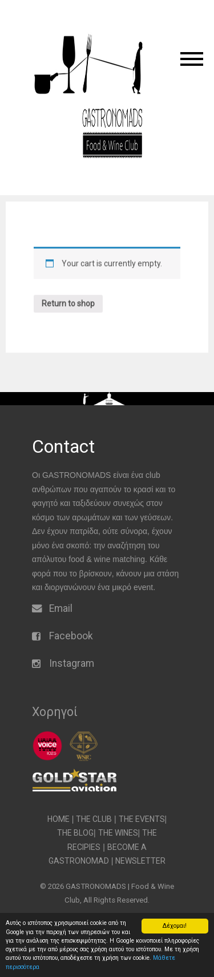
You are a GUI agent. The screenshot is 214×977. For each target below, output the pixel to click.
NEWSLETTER (140, 860)
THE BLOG (75, 832)
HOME (58, 819)
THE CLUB (94, 819)
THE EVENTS (142, 819)
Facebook (71, 636)
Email (60, 608)
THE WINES (118, 832)
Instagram (71, 663)
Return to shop (68, 314)
